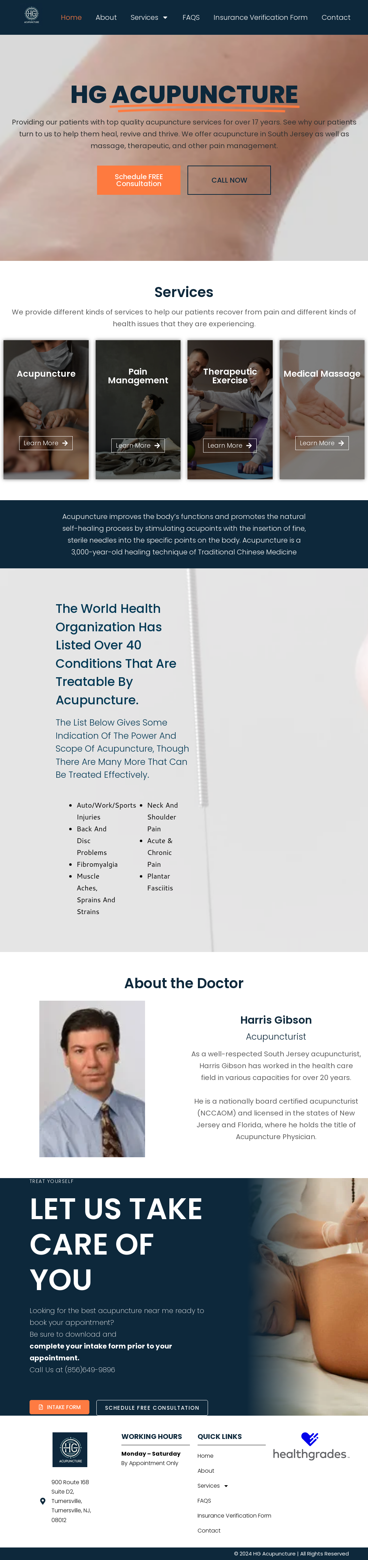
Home (71, 17)
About (106, 17)
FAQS (191, 17)
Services (150, 17)
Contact (336, 17)
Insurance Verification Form (261, 17)
